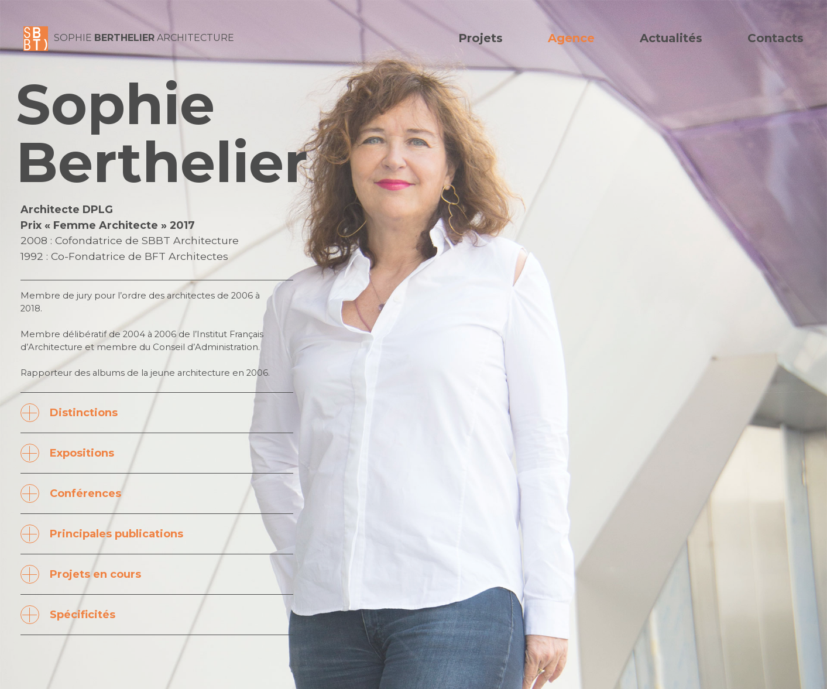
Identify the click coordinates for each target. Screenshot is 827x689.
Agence (571, 38)
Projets (480, 38)
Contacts (775, 38)
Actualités (671, 38)
